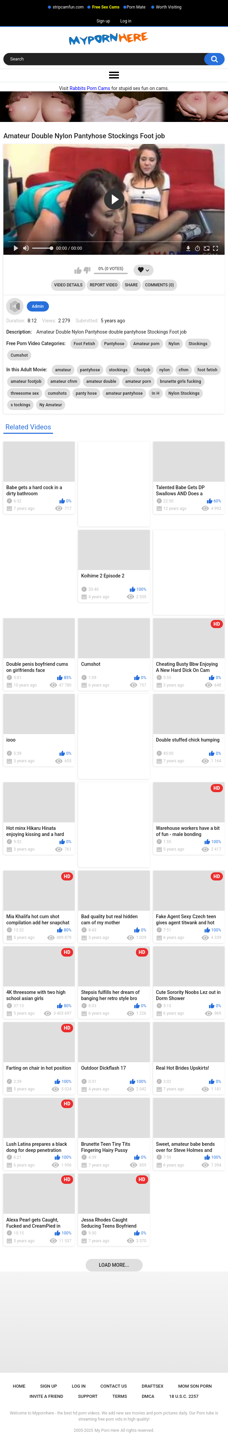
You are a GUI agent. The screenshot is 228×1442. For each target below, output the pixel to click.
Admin (38, 306)
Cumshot (19, 355)
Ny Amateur (50, 405)
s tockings (20, 405)
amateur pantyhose (124, 393)
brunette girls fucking (180, 381)
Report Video (103, 285)
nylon (164, 370)
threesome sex (25, 393)
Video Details (68, 285)
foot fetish (207, 370)
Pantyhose (114, 343)
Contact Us (114, 1386)
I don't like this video (86, 270)
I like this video (78, 270)
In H (156, 393)
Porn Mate (136, 7)
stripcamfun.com (68, 7)
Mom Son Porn (195, 1386)
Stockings (198, 343)
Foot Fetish (84, 343)
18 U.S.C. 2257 (184, 1396)
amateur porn (138, 381)
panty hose (86, 393)
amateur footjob (26, 381)
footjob (144, 370)
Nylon (174, 343)
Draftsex (152, 1386)
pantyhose (90, 370)
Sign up (103, 21)
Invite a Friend (46, 1396)
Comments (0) (159, 285)
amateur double (101, 381)
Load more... (114, 1265)
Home (19, 1386)
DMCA (148, 1396)
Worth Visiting (168, 7)
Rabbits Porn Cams (90, 88)
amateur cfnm (64, 381)
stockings (118, 370)
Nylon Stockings (184, 393)
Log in (125, 21)
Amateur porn (146, 343)
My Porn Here (106, 1430)
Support (88, 1396)
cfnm (184, 370)
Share (131, 285)
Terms (119, 1396)
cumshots (57, 393)
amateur (63, 370)
